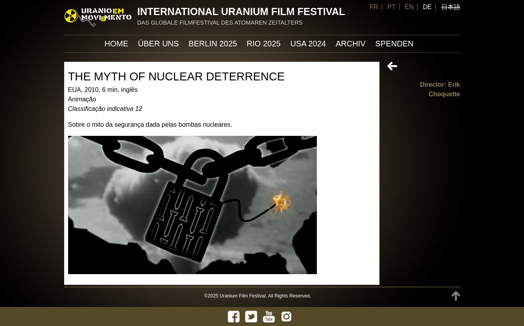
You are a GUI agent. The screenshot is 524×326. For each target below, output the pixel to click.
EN (409, 7)
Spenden (394, 43)
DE (427, 7)
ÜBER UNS (158, 43)
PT (391, 7)
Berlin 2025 (213, 43)
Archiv (350, 43)
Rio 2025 (264, 43)
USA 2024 (308, 43)
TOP (456, 296)
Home (116, 43)
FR (374, 7)
